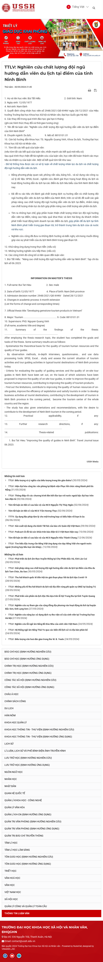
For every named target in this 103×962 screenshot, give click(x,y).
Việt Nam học (12, 892)
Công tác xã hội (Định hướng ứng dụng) (29, 687)
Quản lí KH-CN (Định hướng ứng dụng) (27, 814)
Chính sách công (15, 701)
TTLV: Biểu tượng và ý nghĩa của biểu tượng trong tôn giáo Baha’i (40, 480)
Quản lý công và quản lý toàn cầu (25, 906)
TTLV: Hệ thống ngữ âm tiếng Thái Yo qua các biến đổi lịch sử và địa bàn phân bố (48, 630)
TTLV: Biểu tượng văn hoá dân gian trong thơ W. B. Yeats (36, 639)
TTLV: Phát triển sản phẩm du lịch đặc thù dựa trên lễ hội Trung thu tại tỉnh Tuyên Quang (51, 596)
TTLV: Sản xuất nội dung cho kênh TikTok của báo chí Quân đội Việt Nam (44, 526)
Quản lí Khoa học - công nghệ (23, 800)
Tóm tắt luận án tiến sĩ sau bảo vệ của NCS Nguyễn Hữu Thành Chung (42, 537)
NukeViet (77, 946)
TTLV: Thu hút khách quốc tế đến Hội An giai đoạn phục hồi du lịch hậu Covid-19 (47, 577)
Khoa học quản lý (15, 722)
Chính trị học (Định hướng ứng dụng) (28, 673)
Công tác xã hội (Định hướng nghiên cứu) (30, 680)
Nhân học (10, 779)
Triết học (10, 870)
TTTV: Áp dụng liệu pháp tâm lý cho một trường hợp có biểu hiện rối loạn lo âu (46, 516)
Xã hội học (11, 899)
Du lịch (8, 708)
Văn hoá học (12, 878)
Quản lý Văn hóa (14, 807)
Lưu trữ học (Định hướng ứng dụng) (27, 765)
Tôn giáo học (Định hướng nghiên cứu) (28, 856)
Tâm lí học (10, 842)
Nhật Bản (10, 786)
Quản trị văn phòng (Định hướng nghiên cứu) (32, 821)
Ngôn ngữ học (13, 772)
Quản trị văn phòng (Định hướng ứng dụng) (31, 828)
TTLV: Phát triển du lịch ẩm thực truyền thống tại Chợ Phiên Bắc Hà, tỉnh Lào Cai (47, 558)
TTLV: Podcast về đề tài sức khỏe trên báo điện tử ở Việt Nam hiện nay (43, 532)
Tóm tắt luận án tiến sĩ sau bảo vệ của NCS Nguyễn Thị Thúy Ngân (40, 505)
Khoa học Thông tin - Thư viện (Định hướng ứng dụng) (38, 736)
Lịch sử (8, 743)
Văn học (9, 885)
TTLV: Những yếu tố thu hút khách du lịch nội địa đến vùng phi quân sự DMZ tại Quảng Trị (52, 586)
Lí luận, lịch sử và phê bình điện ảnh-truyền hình (35, 750)
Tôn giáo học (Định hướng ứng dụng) (27, 863)
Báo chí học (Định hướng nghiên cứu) (27, 651)
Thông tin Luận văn (16, 913)
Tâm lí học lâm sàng (17, 849)
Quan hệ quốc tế (14, 793)
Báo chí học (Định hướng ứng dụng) (26, 658)
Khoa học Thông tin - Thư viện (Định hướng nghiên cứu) (39, 729)
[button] (75, 7)
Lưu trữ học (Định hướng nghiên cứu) (28, 757)
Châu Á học (11, 694)
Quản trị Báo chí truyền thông (23, 835)
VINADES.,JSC (8, 949)
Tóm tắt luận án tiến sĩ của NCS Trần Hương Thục (32, 510)
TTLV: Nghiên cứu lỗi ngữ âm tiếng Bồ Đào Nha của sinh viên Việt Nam (42, 624)
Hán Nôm (10, 715)
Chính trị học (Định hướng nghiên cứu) (29, 665)
